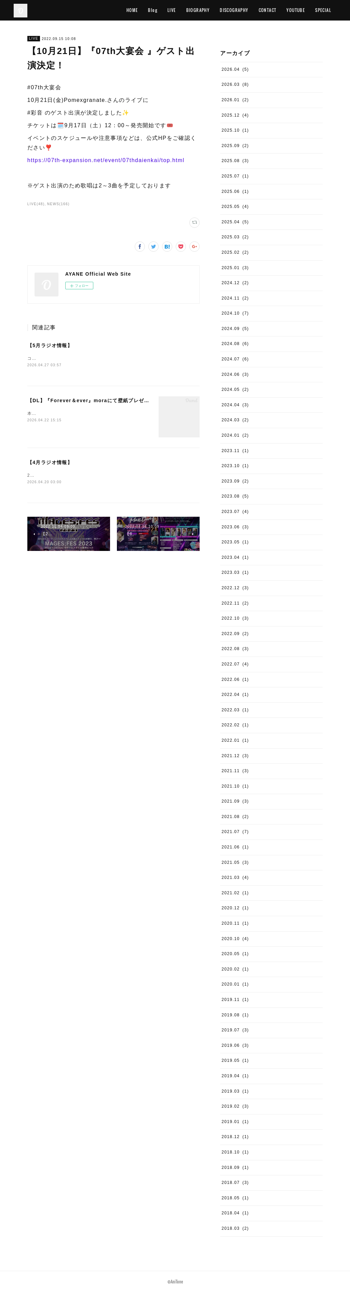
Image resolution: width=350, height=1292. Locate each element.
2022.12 (235, 587)
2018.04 (235, 1213)
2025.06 (235, 191)
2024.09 (235, 328)
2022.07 (235, 664)
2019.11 (235, 999)
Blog (152, 10)
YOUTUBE (295, 10)
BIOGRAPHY (198, 10)
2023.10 (235, 465)
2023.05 (235, 542)
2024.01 (235, 435)
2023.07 (235, 511)
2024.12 (235, 282)
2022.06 (235, 679)
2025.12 (235, 115)
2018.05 (235, 1198)
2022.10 (235, 618)
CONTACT (268, 10)
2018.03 (235, 1228)
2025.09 (235, 145)
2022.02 (235, 725)
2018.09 (235, 1167)
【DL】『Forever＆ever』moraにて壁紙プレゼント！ (93, 401)
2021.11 (235, 770)
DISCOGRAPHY (234, 10)
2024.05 (235, 389)
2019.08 (235, 1015)
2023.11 (235, 450)
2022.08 (235, 648)
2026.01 (235, 99)
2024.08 (235, 343)
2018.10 (235, 1152)
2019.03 (235, 1091)
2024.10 (235, 313)
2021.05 (235, 862)
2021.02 (235, 893)
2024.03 (235, 420)
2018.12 (235, 1136)
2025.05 (235, 206)
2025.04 (235, 222)
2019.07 (235, 1030)
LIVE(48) (36, 204)
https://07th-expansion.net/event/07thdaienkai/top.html (106, 160)
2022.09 (235, 633)
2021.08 (235, 816)
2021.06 (235, 847)
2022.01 (235, 740)
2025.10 (235, 130)
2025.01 (235, 267)
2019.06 (235, 1045)
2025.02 (235, 252)
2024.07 (235, 359)
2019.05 (235, 1060)
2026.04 (235, 69)
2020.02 (235, 969)
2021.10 (235, 786)
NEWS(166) (58, 204)
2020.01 (235, 984)
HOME (132, 10)
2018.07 (235, 1182)
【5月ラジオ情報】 (49, 345)
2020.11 (235, 923)
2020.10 (235, 938)
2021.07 (235, 831)
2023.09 (235, 481)
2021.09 (235, 801)
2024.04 (235, 405)
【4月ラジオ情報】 (49, 462)
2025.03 (235, 237)
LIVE (171, 10)
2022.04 (235, 694)
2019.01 (235, 1121)
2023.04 (235, 557)
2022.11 (235, 603)
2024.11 (235, 298)
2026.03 (235, 84)
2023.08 (235, 496)
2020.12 (235, 908)
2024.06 (235, 374)
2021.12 (235, 755)
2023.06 (235, 527)
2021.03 (235, 877)
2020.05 (235, 953)
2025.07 (235, 176)
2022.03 (235, 710)
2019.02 (235, 1106)
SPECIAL (323, 10)
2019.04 (235, 1075)
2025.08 (235, 160)
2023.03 (235, 572)
